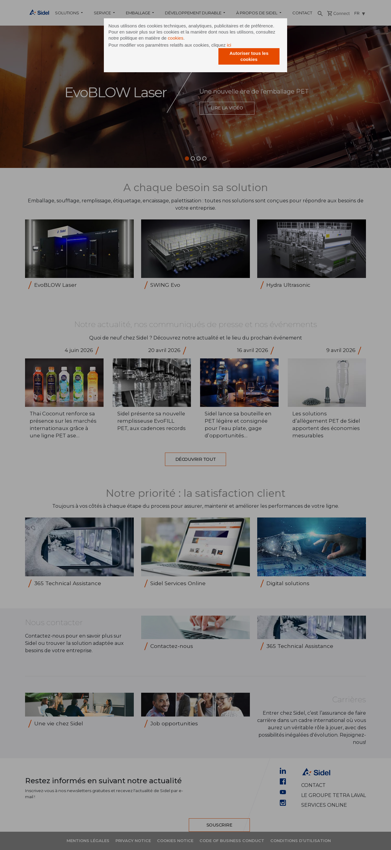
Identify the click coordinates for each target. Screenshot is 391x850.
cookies (175, 38)
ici (229, 45)
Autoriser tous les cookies (249, 56)
